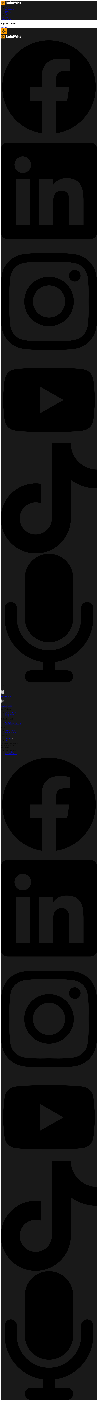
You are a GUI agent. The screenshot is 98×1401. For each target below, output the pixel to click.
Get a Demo (4, 17)
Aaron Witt (9, 739)
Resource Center (10, 730)
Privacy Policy (9, 752)
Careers (7, 740)
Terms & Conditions (11, 754)
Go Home (4, 27)
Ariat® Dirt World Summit (13, 724)
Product (7, 7)
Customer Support (10, 732)
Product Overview (10, 712)
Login (6, 14)
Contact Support (6, 19)
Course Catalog (9, 9)
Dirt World (8, 12)
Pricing (7, 11)
